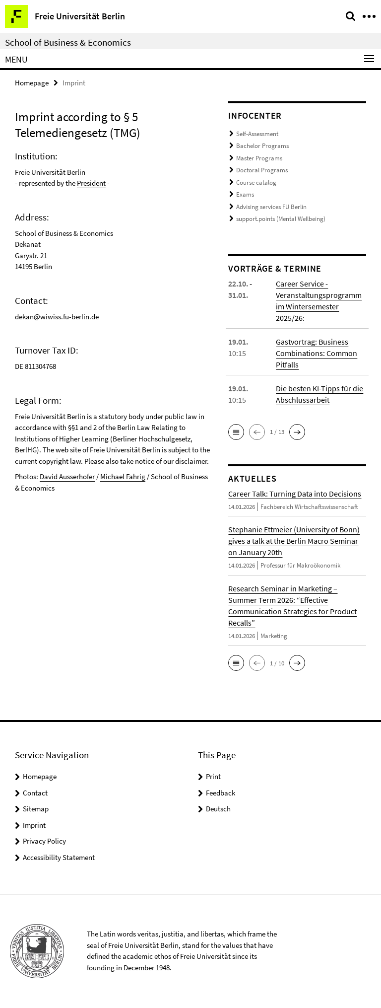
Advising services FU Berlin (271, 207)
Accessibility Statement (59, 857)
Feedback (220, 792)
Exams (245, 194)
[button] (236, 432)
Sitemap (36, 808)
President (91, 183)
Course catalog (256, 182)
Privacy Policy (44, 841)
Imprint (34, 825)
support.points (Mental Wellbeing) (280, 219)
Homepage (32, 82)
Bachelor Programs (262, 146)
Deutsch (218, 808)
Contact (35, 792)
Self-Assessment (257, 134)
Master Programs (259, 158)
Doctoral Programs (262, 170)
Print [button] (213, 776)
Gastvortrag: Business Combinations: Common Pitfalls (316, 353)
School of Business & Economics (68, 42)
